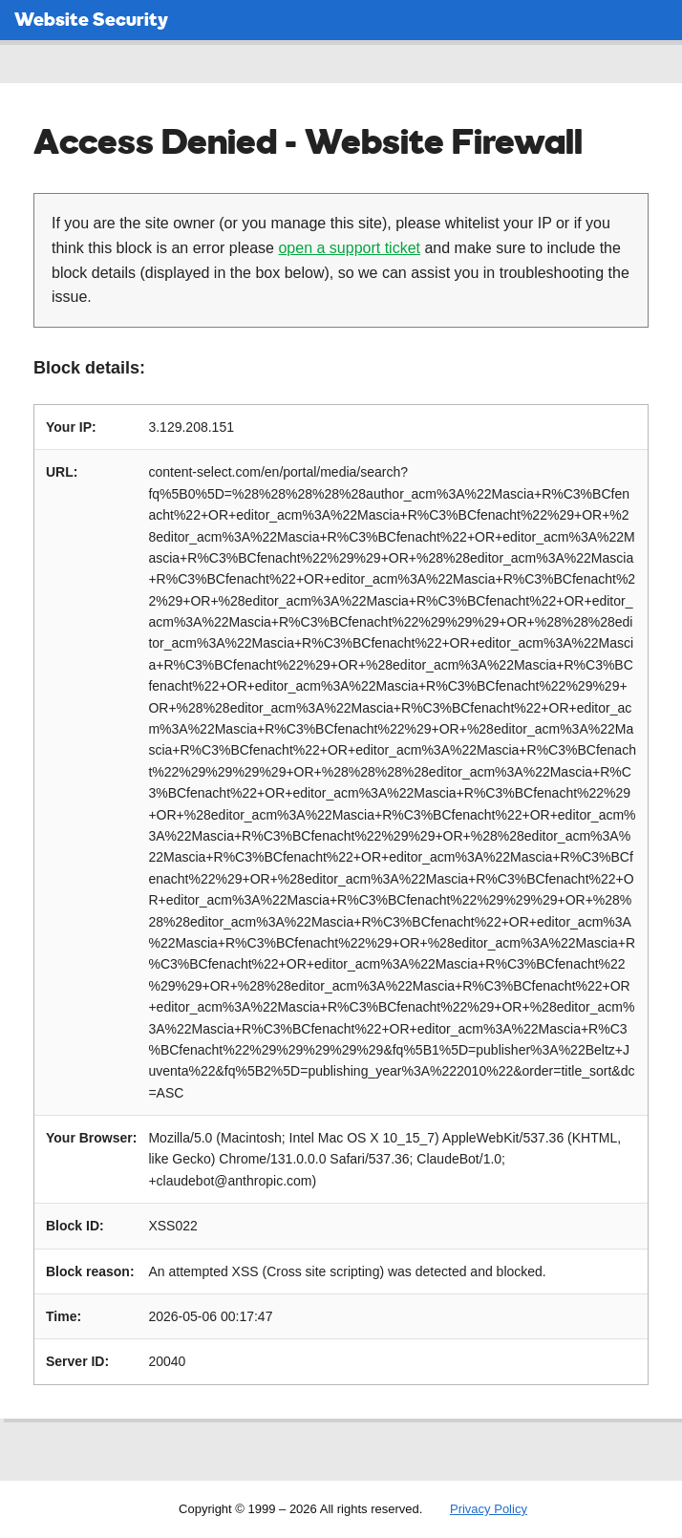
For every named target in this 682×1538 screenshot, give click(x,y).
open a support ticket (349, 248)
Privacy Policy (488, 1509)
